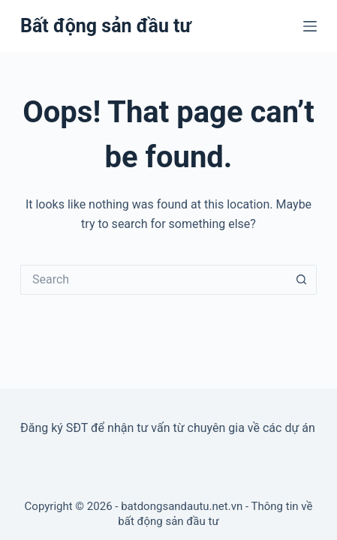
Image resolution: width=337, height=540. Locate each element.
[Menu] (310, 26)
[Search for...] (153, 280)
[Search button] (302, 280)
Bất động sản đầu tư (105, 26)
